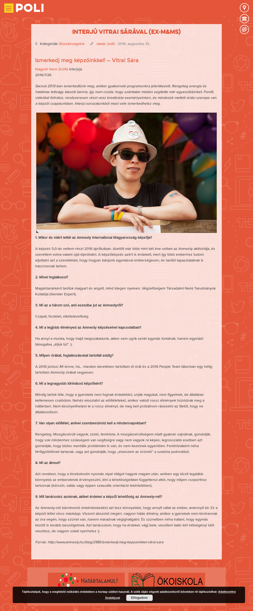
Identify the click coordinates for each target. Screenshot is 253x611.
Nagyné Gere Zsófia (51, 69)
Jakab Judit (105, 44)
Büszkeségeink (71, 44)
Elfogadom (139, 598)
